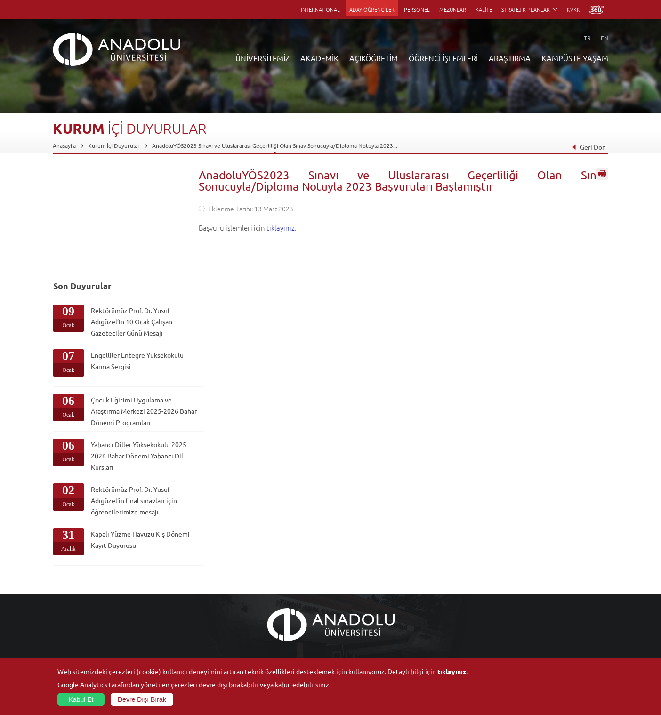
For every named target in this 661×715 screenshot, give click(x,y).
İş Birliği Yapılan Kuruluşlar (87, 623)
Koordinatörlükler (445, 591)
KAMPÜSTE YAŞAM (574, 58)
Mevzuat (64, 645)
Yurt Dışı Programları (264, 613)
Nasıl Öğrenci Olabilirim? (268, 623)
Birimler (432, 569)
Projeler (432, 602)
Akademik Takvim (259, 634)
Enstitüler (157, 580)
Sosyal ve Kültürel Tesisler (547, 569)
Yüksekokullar (162, 602)
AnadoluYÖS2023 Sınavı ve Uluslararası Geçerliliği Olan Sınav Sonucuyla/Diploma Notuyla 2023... (274, 145)
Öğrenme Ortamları (262, 645)
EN (604, 37)
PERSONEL (417, 9)
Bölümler (64, 602)
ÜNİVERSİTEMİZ (262, 58)
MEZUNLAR (452, 9)
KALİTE (484, 9)
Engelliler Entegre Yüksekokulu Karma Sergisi (129, 250)
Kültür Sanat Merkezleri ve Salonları (559, 580)
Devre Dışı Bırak (142, 699)
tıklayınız (280, 228)
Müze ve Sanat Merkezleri (547, 591)
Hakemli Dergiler (443, 613)
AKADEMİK (319, 58)
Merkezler (435, 580)
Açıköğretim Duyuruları (267, 569)
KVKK (573, 9)
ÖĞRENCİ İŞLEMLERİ (443, 58)
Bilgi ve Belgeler (74, 634)
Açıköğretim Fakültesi (264, 580)
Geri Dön (589, 147)
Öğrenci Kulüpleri (536, 623)
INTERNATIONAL (320, 9)
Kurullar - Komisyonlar (81, 613)
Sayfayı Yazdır (602, 175)
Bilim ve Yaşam (440, 656)
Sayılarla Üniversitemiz (81, 580)
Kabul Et (81, 699)
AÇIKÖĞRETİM (373, 58)
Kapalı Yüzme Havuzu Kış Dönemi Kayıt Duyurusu (127, 437)
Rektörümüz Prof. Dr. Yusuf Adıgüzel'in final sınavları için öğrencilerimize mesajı (130, 397)
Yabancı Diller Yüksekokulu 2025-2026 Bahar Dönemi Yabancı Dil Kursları (129, 353)
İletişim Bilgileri (72, 656)
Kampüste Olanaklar (539, 634)
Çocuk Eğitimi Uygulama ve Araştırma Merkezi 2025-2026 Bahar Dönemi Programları (130, 306)
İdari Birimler (69, 591)
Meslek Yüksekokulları (173, 591)
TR (587, 37)
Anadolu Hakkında (75, 569)
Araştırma (249, 602)
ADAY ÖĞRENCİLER (372, 9)
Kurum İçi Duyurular (114, 145)
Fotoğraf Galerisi (535, 645)
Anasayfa (64, 145)
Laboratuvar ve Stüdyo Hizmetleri (465, 645)
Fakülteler (157, 569)
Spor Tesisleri (531, 602)
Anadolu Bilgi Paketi (355, 591)
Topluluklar (528, 613)
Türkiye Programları (262, 591)
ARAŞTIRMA (510, 58)
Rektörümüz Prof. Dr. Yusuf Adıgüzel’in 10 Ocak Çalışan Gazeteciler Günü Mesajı (131, 210)
